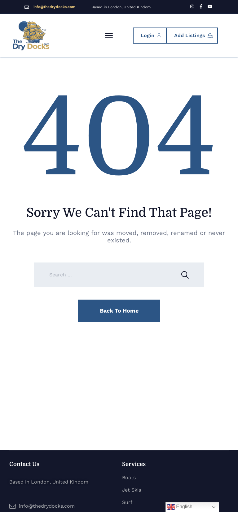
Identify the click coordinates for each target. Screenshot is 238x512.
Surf (127, 502)
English (179, 507)
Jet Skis (131, 490)
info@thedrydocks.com (54, 7)
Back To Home (119, 310)
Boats (129, 477)
